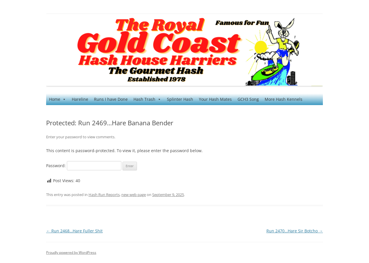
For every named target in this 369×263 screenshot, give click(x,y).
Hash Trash (147, 99)
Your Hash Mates (215, 99)
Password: (83, 165)
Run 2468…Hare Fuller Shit (74, 231)
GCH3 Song (248, 99)
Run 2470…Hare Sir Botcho (294, 231)
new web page (133, 194)
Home (57, 99)
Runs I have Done (111, 99)
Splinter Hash (180, 99)
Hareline (80, 99)
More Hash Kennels (283, 99)
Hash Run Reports (104, 194)
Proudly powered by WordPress (71, 252)
